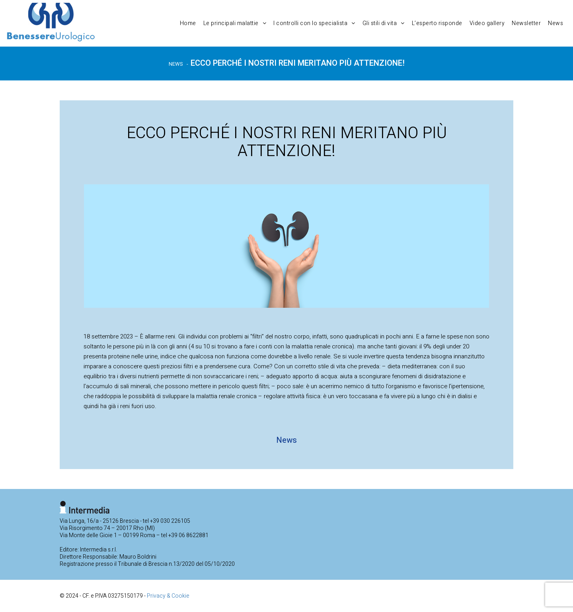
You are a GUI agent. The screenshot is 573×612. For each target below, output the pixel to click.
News (555, 23)
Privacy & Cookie (168, 596)
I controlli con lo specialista (314, 23)
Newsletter (526, 23)
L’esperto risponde (437, 23)
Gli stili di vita (384, 23)
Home (188, 23)
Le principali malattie (235, 23)
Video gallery (487, 23)
